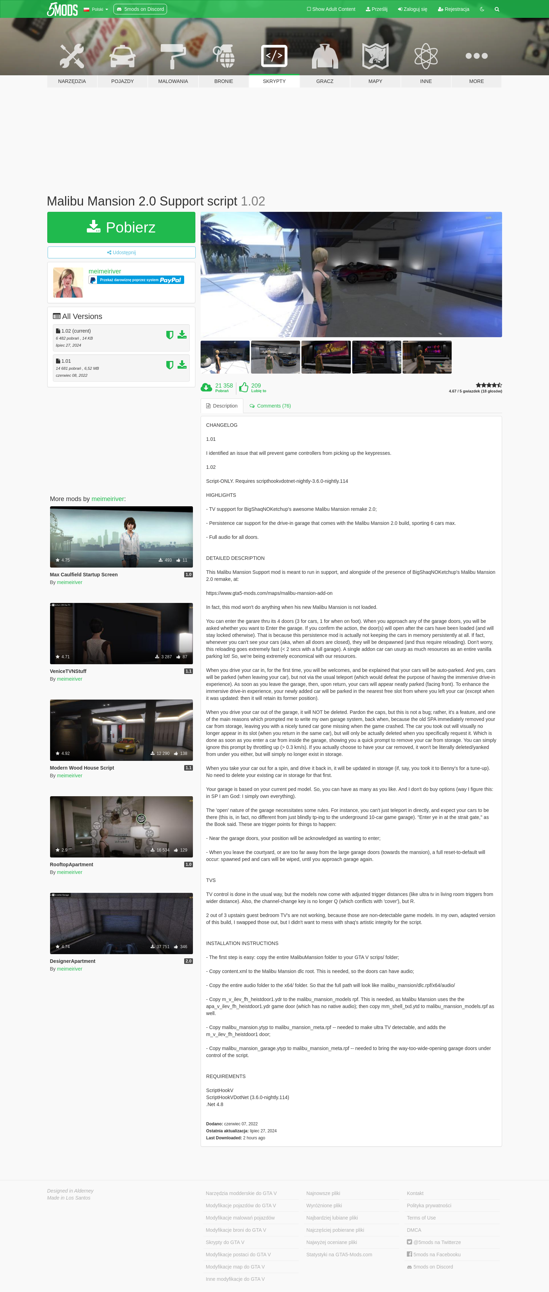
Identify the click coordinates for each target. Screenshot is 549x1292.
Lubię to (258, 391)
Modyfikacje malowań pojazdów (240, 1218)
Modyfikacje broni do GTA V (236, 1230)
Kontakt (415, 1193)
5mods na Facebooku (434, 1254)
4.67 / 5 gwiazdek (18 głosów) (475, 391)
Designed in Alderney (70, 1191)
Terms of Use (421, 1218)
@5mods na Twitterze (434, 1242)
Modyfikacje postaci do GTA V (238, 1254)
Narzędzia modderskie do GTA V (241, 1193)
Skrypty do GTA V (225, 1242)
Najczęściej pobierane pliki (335, 1230)
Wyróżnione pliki (324, 1205)
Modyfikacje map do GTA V (235, 1267)
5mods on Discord (430, 1267)
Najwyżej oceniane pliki (331, 1242)
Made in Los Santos (69, 1198)
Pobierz (121, 227)
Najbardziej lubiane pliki (332, 1218)
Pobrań (222, 391)
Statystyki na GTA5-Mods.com (339, 1254)
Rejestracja (454, 9)
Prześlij (377, 9)
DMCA (414, 1230)
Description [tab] (222, 406)
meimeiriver (105, 271)
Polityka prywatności (429, 1205)
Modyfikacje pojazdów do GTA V (241, 1205)
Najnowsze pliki (323, 1193)
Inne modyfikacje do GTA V (235, 1279)
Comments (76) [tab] (270, 406)
